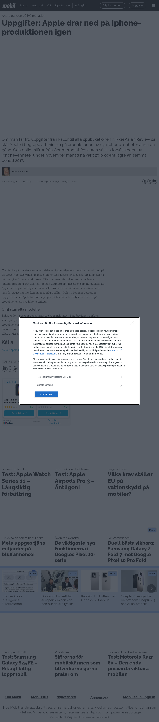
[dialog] (79, 361)
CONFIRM (49, 394)
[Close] (133, 323)
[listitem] (79, 376)
